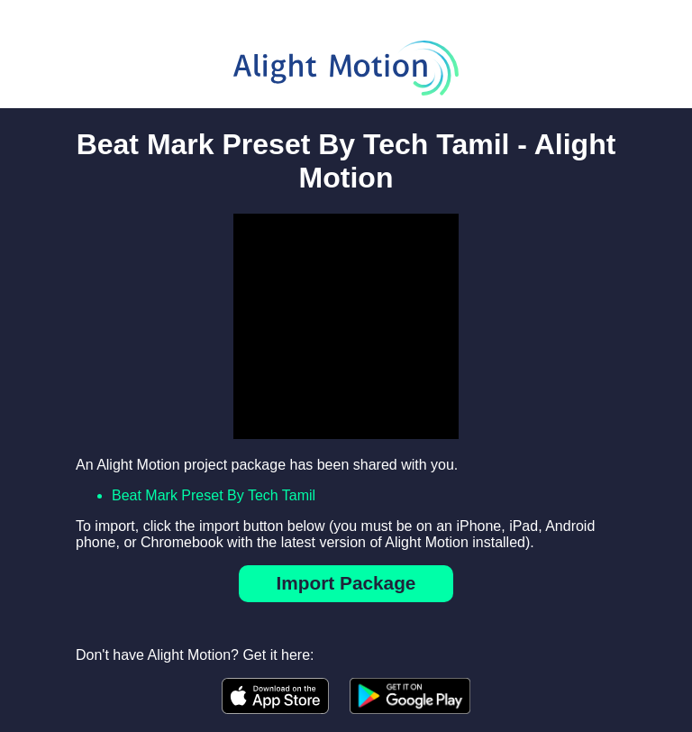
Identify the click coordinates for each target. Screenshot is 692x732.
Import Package (346, 582)
